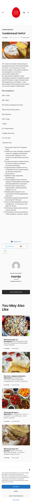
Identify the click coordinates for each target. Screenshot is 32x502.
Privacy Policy (16, 499)
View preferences (16, 496)
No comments (14, 37)
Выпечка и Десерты (8, 29)
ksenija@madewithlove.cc (16, 281)
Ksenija (16, 276)
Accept (16, 487)
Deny (16, 491)
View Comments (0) (16, 292)
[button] (29, 469)
